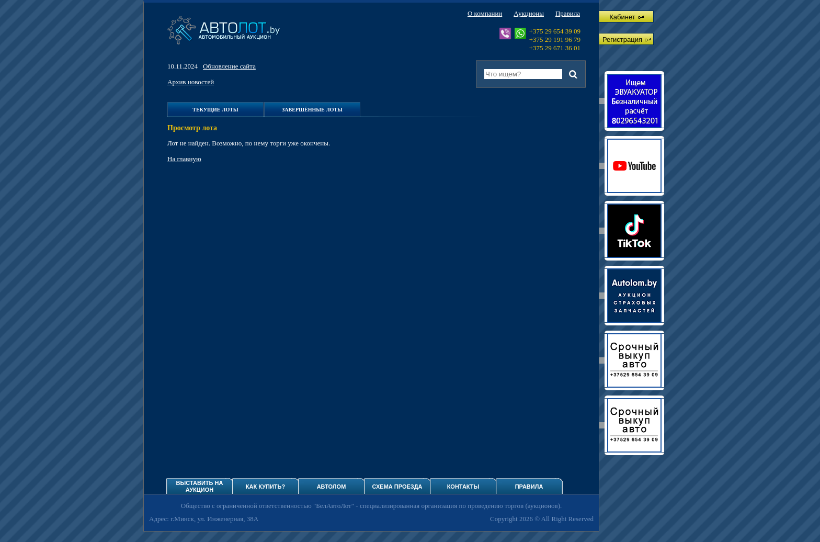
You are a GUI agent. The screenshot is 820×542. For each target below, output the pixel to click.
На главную (184, 159)
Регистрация (626, 39)
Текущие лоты (215, 109)
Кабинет (626, 17)
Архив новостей (190, 82)
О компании (485, 13)
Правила (567, 13)
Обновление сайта (229, 66)
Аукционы (529, 13)
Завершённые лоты (312, 109)
